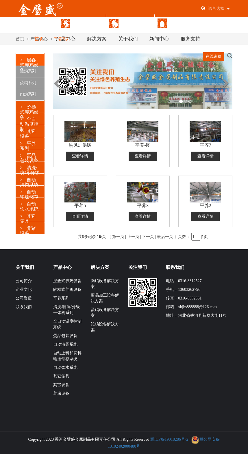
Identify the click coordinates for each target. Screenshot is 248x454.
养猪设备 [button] (28, 229)
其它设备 (61, 383)
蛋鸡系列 (28, 81)
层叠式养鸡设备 (82, 23)
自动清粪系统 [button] (29, 181)
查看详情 (80, 154)
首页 (39, 39)
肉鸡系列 (28, 93)
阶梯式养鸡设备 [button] (29, 110)
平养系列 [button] (28, 144)
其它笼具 (61, 375)
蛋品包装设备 (176, 23)
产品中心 (65, 39)
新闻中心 (159, 39)
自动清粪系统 (65, 343)
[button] (53, 24)
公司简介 (24, 279)
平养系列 (61, 297)
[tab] (30, 105)
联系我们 (24, 305)
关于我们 (128, 39)
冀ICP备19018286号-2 (169, 438)
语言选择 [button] (215, 8)
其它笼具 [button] (28, 217)
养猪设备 (61, 392)
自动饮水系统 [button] (29, 205)
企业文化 (24, 288)
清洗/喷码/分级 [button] (30, 169)
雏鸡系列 (28, 70)
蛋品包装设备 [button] (29, 157)
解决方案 (97, 39)
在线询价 (214, 56)
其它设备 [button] (28, 132)
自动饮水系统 (65, 366)
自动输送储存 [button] (29, 193)
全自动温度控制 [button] (29, 122)
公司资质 (24, 297)
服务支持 (190, 39)
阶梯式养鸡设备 (130, 23)
